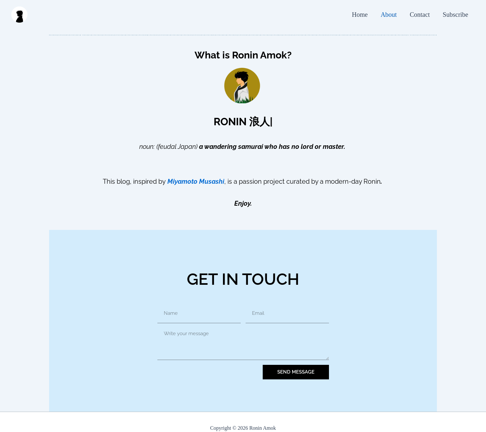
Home (360, 14)
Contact (420, 14)
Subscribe (455, 14)
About (389, 14)
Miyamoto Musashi (195, 181)
